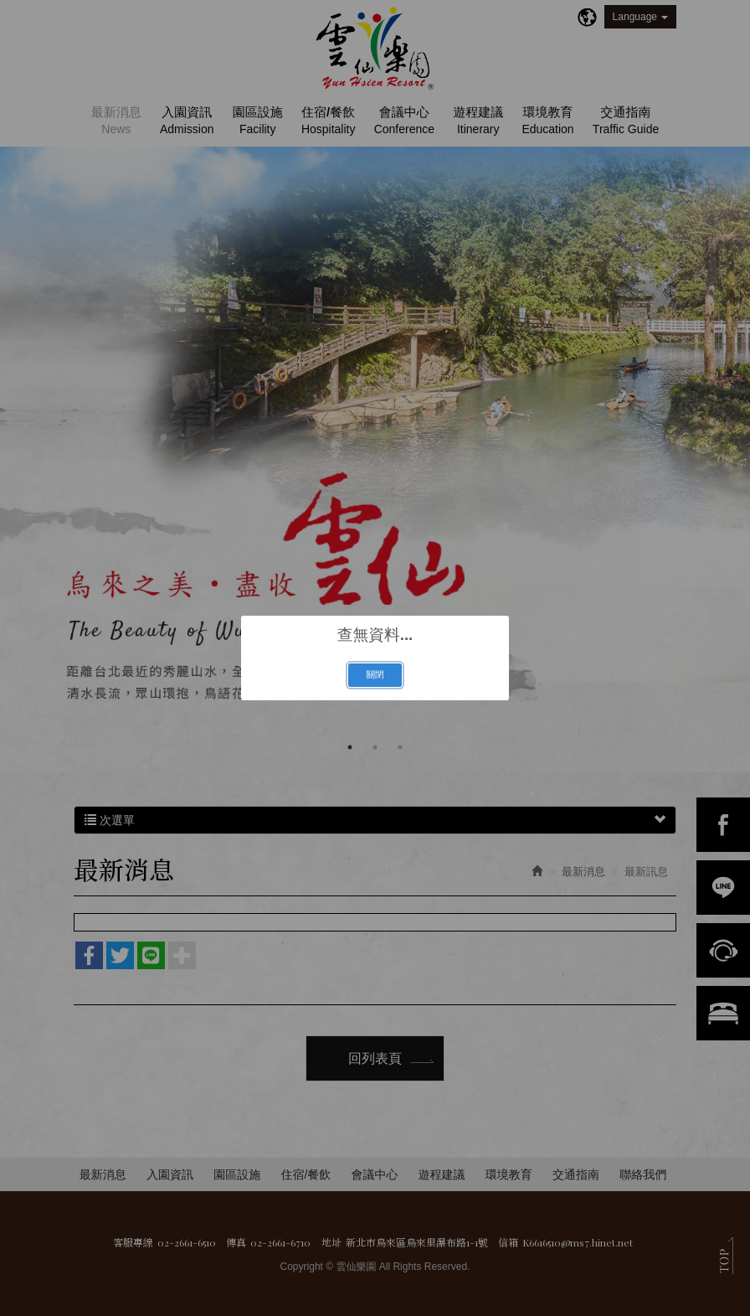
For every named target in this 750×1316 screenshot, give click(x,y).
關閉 (374, 674)
